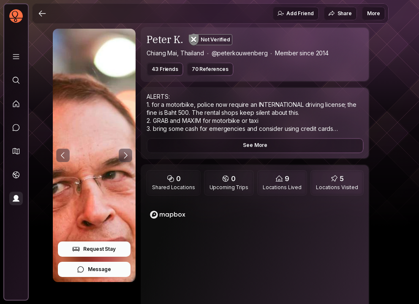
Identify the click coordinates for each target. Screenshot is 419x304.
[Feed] (16, 104)
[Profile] (16, 198)
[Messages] (16, 127)
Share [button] (340, 13)
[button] (16, 151)
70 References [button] (210, 69)
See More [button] (255, 145)
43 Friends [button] (165, 69)
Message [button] (94, 269)
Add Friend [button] (295, 13)
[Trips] (16, 175)
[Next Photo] (125, 155)
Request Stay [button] (94, 249)
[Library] (16, 56)
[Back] (42, 13)
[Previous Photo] (63, 155)
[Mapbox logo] (167, 215)
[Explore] (16, 80)
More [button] (373, 13)
